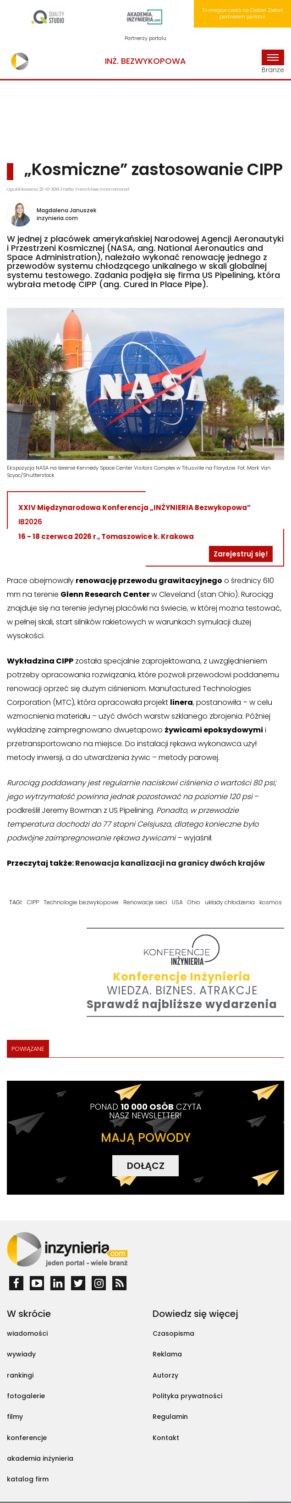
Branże (273, 62)
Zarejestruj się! (241, 554)
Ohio (193, 902)
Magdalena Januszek (66, 210)
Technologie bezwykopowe (81, 902)
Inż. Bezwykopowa (145, 61)
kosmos (270, 902)
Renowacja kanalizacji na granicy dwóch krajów (170, 863)
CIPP (33, 902)
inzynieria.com (57, 218)
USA (177, 902)
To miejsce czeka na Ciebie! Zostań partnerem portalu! (242, 13)
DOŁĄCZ (146, 1165)
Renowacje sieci (145, 902)
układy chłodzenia (230, 902)
